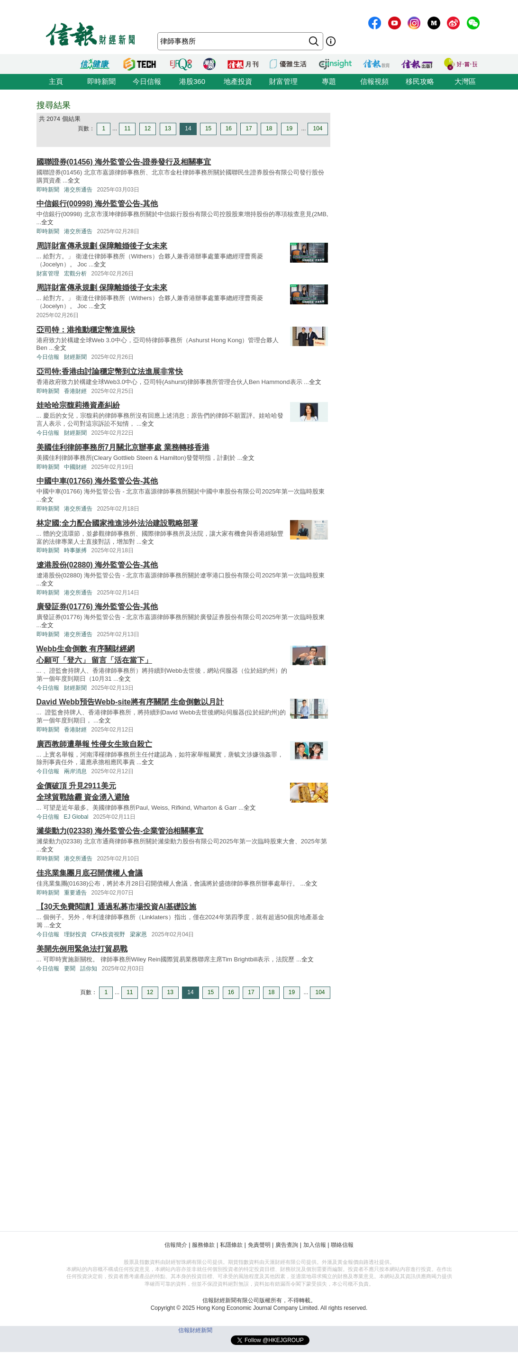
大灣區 (465, 81)
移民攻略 (420, 81)
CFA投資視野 (108, 934)
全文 (74, 180)
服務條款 (203, 1245)
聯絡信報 (342, 1245)
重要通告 (75, 892)
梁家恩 (138, 934)
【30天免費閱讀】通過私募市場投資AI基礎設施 (116, 907)
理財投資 (75, 934)
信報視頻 (374, 81)
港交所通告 (78, 189)
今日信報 (147, 81)
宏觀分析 (75, 273)
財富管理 (283, 81)
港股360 (192, 81)
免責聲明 (259, 1245)
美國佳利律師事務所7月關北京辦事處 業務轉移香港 (122, 447)
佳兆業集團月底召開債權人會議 (89, 873)
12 (148, 128)
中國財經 (75, 467)
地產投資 (238, 81)
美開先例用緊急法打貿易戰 (81, 949)
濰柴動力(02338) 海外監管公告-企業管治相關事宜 (120, 831)
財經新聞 (75, 357)
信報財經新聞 (195, 1330)
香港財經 (75, 391)
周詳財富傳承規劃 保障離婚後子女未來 (101, 246)
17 (248, 128)
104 (317, 128)
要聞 (69, 968)
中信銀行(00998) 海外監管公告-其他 (97, 204)
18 (269, 128)
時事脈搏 (75, 550)
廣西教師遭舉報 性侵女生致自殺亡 (94, 744)
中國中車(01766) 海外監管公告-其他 (97, 481)
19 (289, 128)
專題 (329, 81)
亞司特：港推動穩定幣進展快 (85, 330)
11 (127, 128)
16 (229, 128)
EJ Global (76, 816)
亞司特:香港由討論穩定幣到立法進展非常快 (109, 371)
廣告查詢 (286, 1245)
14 (188, 128)
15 (208, 128)
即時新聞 (101, 81)
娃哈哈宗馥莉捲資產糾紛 (78, 405)
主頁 (56, 81)
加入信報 (314, 1245)
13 (168, 128)
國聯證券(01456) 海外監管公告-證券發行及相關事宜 (123, 162)
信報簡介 (175, 1245)
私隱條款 (231, 1245)
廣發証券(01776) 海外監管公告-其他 (97, 607)
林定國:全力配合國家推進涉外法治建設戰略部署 (117, 523)
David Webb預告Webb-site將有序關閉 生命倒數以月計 (130, 702)
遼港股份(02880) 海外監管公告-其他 (97, 565)
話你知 (88, 968)
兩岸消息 (75, 771)
